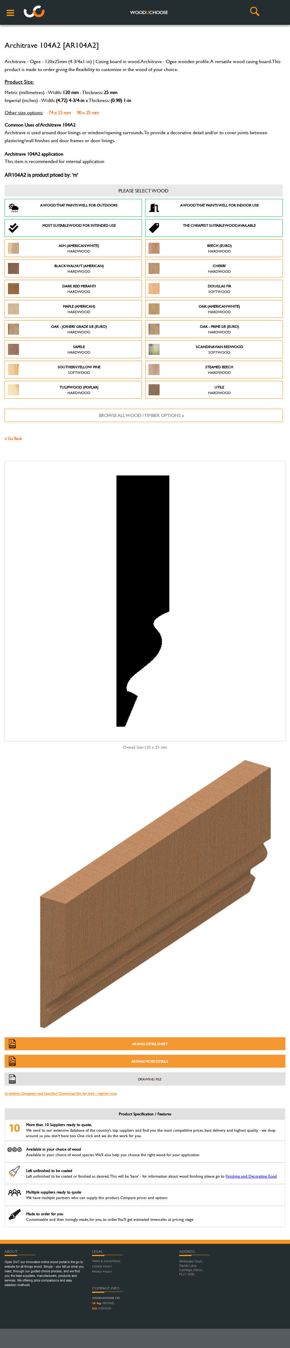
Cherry (190, 268)
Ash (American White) (53, 248)
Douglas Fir (190, 288)
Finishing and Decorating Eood (251, 1176)
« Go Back (13, 438)
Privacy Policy (102, 1272)
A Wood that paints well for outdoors (63, 207)
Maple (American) (51, 308)
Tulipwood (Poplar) (53, 389)
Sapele (49, 349)
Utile (190, 389)
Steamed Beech (191, 369)
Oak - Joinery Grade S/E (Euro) (57, 329)
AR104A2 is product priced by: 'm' (41, 175)
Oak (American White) (194, 308)
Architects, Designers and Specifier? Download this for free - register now (61, 1093)
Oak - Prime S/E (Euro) (194, 329)
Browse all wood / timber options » (141, 415)
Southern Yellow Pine (54, 369)
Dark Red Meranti (52, 288)
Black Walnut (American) (56, 268)
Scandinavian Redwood (196, 349)
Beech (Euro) (190, 248)
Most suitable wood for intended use (62, 228)
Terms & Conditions (106, 1261)
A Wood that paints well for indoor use (204, 207)
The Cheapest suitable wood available (202, 228)
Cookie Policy (102, 1266)
